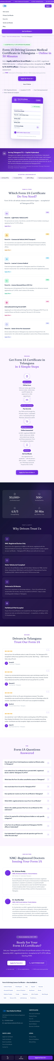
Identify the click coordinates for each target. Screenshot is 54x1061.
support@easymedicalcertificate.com (12, 1023)
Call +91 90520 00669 (36, 963)
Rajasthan (25, 994)
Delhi (5, 998)
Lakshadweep (23, 998)
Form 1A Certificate (7, 1044)
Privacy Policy (32, 1036)
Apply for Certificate (7, 1036)
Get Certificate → (27, 31)
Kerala (39, 990)
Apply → (48, 6)
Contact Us (5, 1047)
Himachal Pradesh (8, 990)
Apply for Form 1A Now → (27, 472)
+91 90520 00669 (7, 1020)
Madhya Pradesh (8, 994)
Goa (26, 986)
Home (3, 36)
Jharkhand (31, 990)
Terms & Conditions (34, 1039)
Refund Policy (32, 1042)
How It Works (27, 84)
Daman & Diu (13, 998)
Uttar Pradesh (34, 994)
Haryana (40, 986)
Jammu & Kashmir (20, 990)
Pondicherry (33, 998)
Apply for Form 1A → (27, 78)
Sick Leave (6, 11)
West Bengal (45, 994)
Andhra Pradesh (8, 986)
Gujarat (33, 986)
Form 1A (5, 19)
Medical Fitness (33, 1016)
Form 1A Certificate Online (13, 36)
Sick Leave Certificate (34, 1013)
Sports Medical (32, 1024)
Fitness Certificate (8, 15)
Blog (4, 26)
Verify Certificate (8, 23)
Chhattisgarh (18, 986)
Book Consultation (7, 1042)
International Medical (34, 1021)
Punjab (17, 994)
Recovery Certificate (34, 1026)
